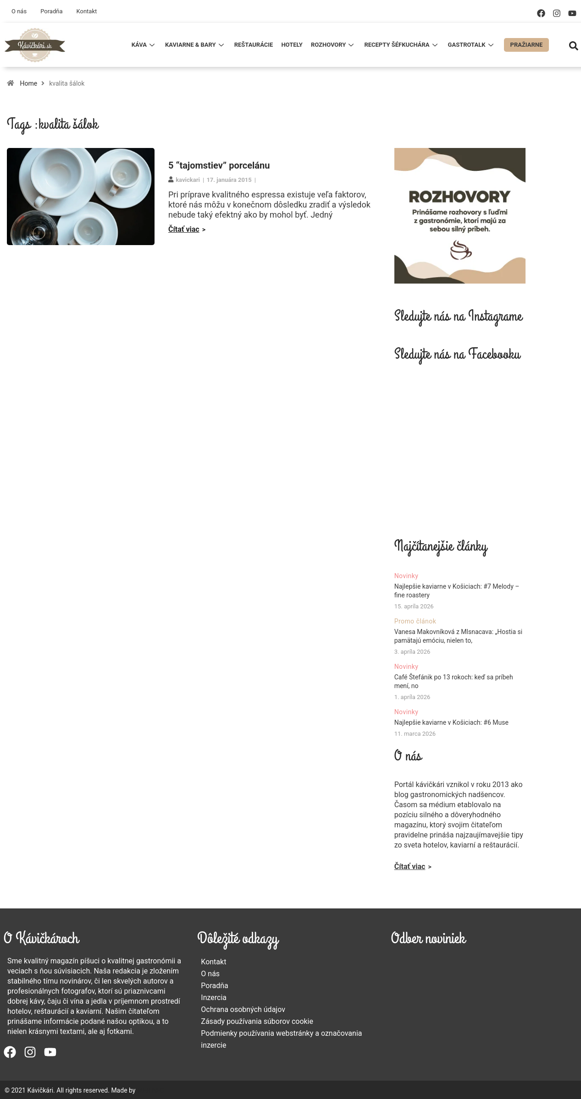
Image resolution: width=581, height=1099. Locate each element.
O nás (19, 11)
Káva (144, 44)
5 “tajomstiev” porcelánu (219, 165)
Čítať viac (183, 229)
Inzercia (214, 997)
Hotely (291, 44)
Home (28, 83)
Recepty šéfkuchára (401, 44)
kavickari (188, 179)
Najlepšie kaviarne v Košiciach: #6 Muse (451, 722)
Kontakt (86, 11)
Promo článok (415, 621)
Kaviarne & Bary (195, 44)
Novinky (406, 576)
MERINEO (151, 1090)
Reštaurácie (253, 44)
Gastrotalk (472, 44)
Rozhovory (333, 44)
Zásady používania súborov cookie (257, 1021)
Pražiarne (526, 44)
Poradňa (51, 11)
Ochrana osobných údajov (243, 1009)
